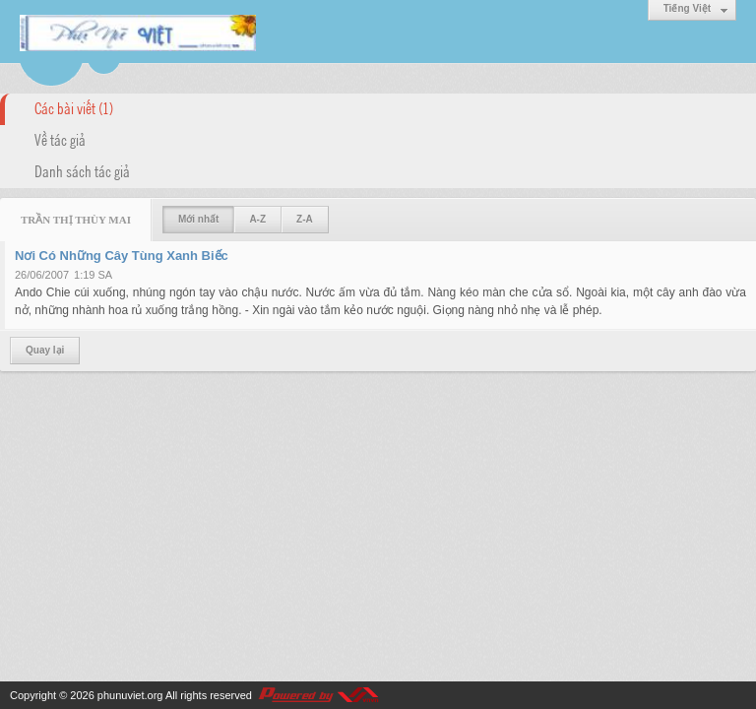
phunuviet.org (130, 695)
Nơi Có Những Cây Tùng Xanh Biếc (121, 255)
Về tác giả (60, 139)
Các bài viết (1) (73, 107)
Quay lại (45, 350)
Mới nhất (198, 219)
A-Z (257, 219)
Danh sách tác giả (82, 170)
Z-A (304, 219)
